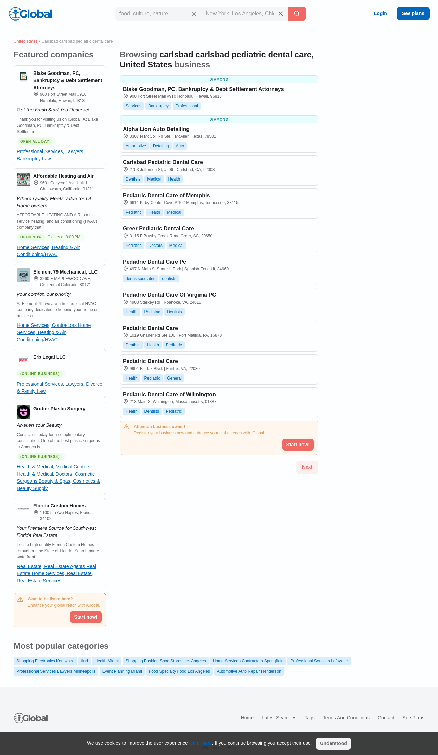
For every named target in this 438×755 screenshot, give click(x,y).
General (174, 378)
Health (174, 179)
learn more (200, 743)
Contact (386, 717)
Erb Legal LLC (49, 357)
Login (380, 13)
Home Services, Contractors (47, 325)
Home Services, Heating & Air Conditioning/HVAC (54, 332)
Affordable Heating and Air (63, 176)
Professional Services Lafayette (319, 661)
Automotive (136, 146)
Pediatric (134, 212)
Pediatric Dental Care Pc (154, 262)
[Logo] (30, 14)
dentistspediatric (140, 278)
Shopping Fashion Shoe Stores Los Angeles (166, 661)
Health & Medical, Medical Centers (53, 466)
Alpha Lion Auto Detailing (156, 129)
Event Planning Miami (122, 671)
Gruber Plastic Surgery (59, 408)
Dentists (133, 179)
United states (26, 41)
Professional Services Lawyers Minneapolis (55, 671)
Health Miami (107, 661)
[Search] (297, 14)
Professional (187, 106)
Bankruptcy (158, 106)
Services (133, 106)
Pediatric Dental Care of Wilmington (169, 394)
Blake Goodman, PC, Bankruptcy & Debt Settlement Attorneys (67, 80)
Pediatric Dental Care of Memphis (166, 195)
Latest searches (279, 717)
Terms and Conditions (346, 717)
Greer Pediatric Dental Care (158, 228)
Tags (310, 717)
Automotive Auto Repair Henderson (249, 671)
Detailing (161, 146)
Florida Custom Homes (59, 505)
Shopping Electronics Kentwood (45, 661)
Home (247, 717)
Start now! (86, 617)
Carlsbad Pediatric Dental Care (163, 162)
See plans (413, 13)
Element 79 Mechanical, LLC (65, 272)
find (84, 661)
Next (307, 467)
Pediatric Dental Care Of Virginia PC (169, 295)
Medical (154, 179)
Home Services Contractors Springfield (248, 661)
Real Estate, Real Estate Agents (51, 566)
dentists (169, 278)
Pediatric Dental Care (150, 328)
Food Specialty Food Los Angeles (179, 671)
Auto (180, 146)
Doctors (156, 245)
